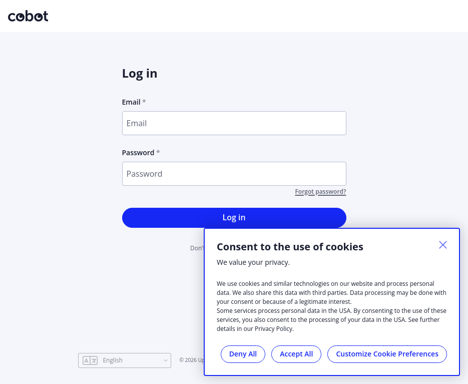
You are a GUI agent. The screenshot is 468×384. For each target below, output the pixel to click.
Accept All (296, 353)
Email (131, 102)
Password (138, 152)
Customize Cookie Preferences (387, 353)
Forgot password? (320, 192)
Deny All (243, 353)
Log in (233, 217)
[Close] (443, 245)
